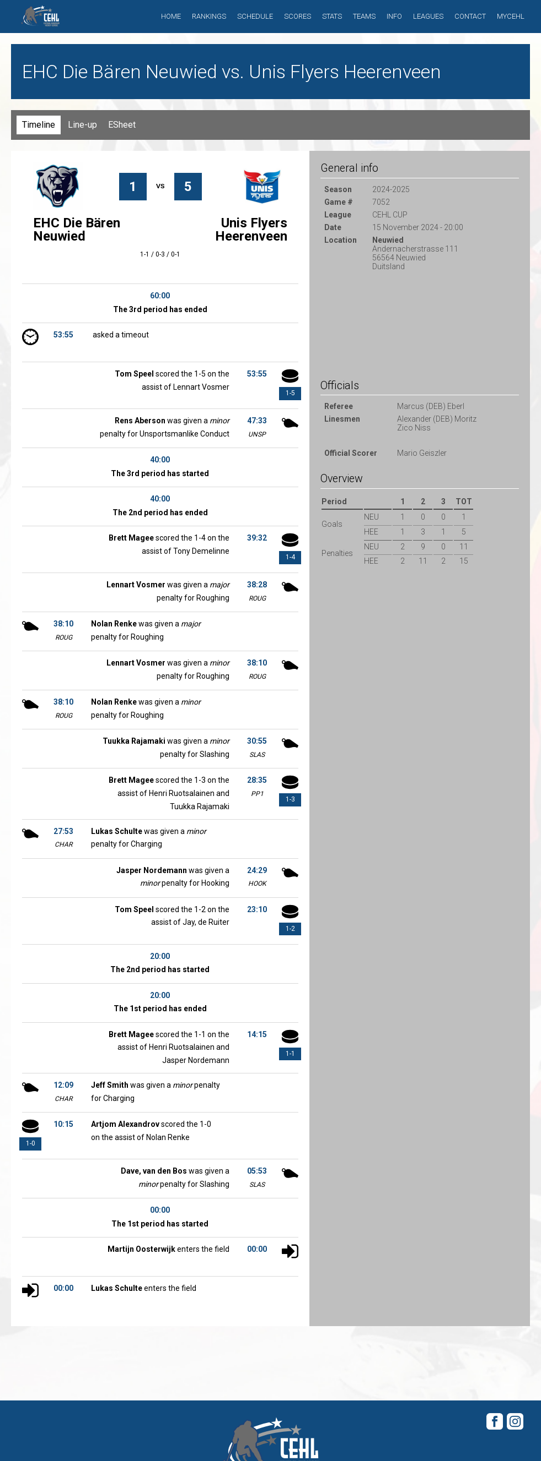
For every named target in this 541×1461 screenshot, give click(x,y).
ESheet (122, 124)
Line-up (82, 124)
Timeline (38, 124)
